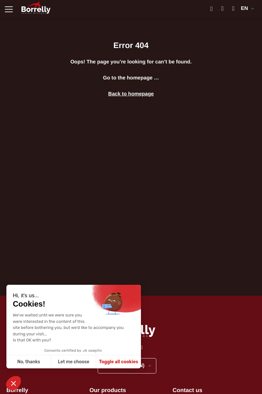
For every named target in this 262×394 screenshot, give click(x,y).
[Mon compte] (222, 9)
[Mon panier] (233, 9)
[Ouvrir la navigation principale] (9, 9)
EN (247, 8)
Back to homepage (131, 94)
